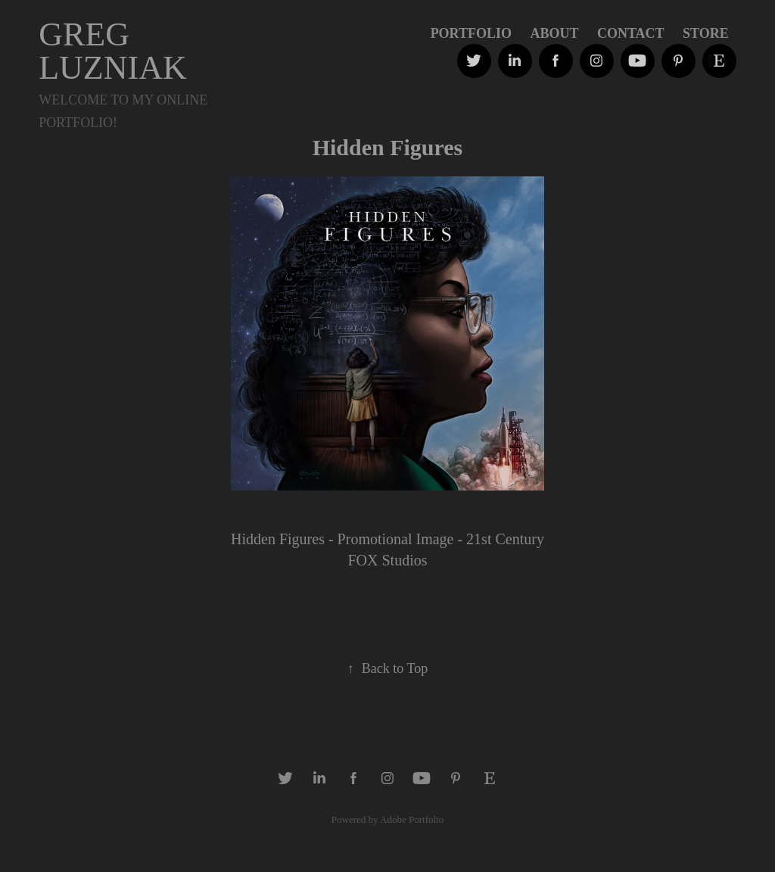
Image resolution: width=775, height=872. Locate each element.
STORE (706, 33)
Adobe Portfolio (412, 819)
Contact (631, 33)
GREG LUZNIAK (113, 51)
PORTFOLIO (471, 33)
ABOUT (554, 33)
